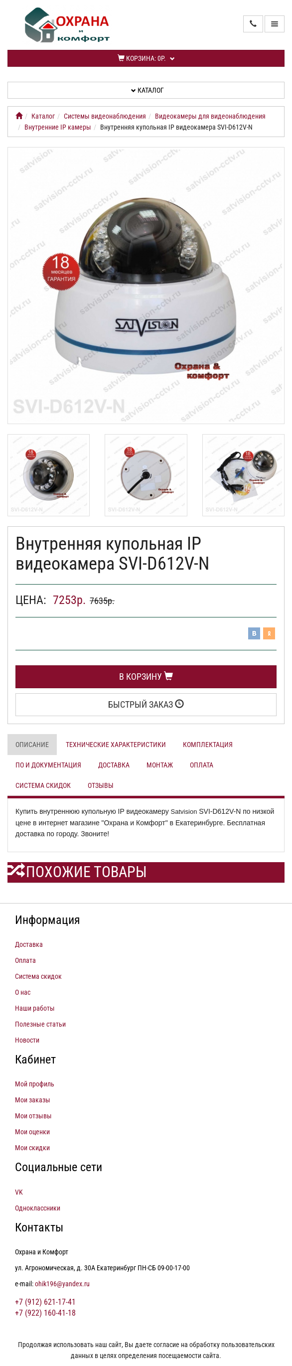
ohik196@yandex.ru (62, 1284)
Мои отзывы (33, 1116)
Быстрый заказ (146, 704)
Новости (27, 1040)
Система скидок (43, 785)
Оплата (201, 765)
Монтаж (159, 765)
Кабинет (35, 1059)
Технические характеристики (116, 745)
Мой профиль (34, 1084)
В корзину (146, 676)
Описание (32, 745)
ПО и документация (48, 765)
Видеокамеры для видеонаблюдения (210, 116)
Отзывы (101, 785)
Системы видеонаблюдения (105, 116)
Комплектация (208, 745)
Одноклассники (37, 1208)
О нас (22, 992)
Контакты (39, 1227)
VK (19, 1192)
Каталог (147, 90)
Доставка (114, 765)
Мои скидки (32, 1148)
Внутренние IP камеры (57, 127)
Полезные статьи (40, 1024)
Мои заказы (32, 1100)
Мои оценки (32, 1132)
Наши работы (35, 1008)
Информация (47, 920)
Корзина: (146, 58)
